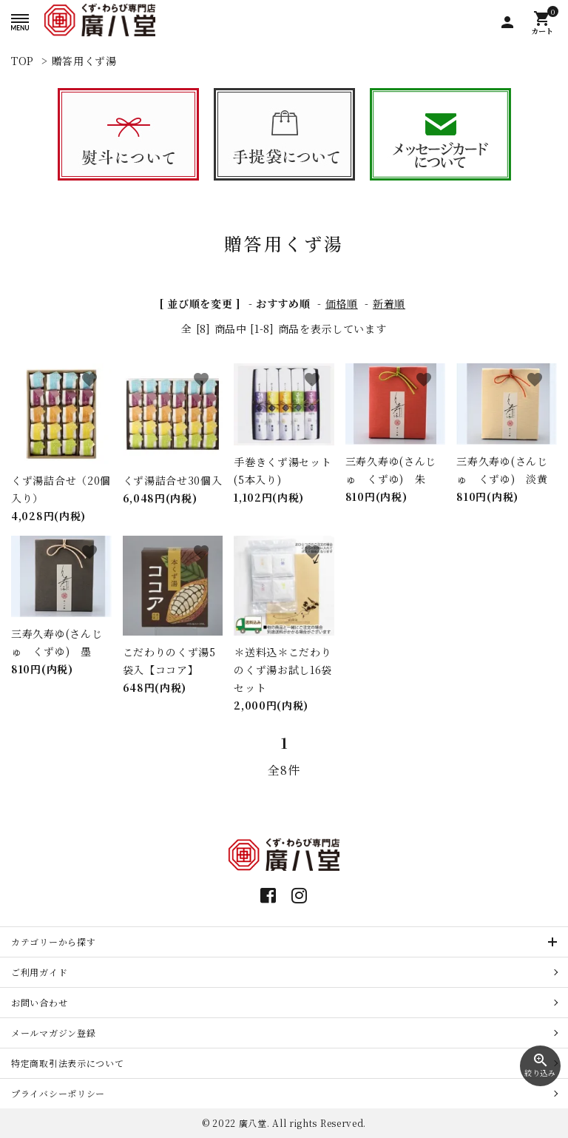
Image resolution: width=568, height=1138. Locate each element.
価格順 (341, 303)
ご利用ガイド (39, 972)
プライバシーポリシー (58, 1093)
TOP (22, 60)
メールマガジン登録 (53, 1032)
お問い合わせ (39, 1002)
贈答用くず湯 (84, 60)
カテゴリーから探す (53, 941)
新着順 (389, 303)
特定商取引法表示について (67, 1063)
